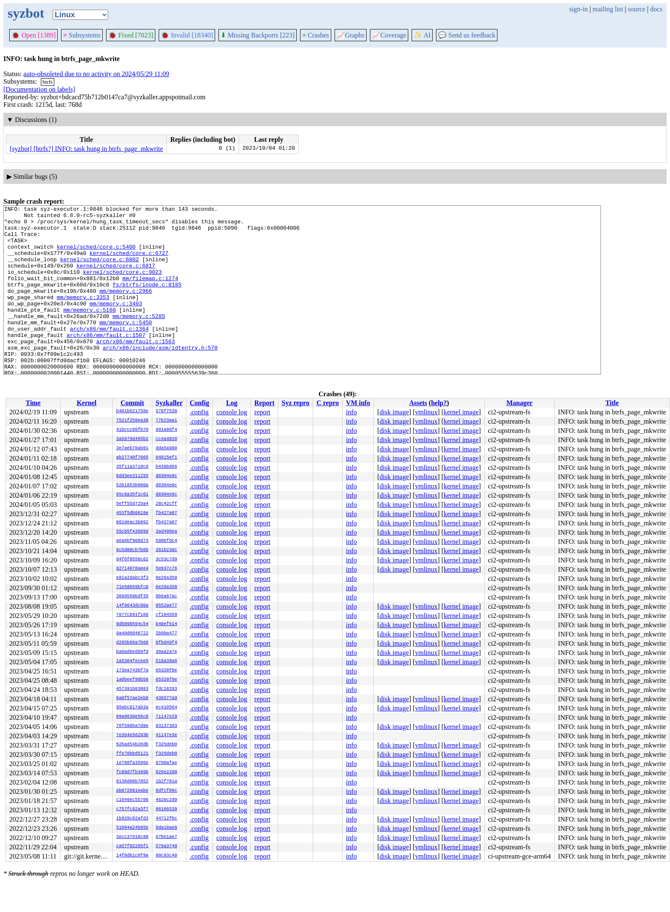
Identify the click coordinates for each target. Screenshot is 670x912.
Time (33, 402)
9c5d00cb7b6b (132, 550)
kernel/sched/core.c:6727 (129, 263)
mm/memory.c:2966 (125, 308)
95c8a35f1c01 (132, 495)
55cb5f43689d (132, 532)
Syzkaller (169, 402)
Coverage (389, 35)
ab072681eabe (132, 791)
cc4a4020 (166, 439)
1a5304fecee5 (132, 661)
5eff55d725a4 (132, 504)
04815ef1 (166, 458)
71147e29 (166, 717)
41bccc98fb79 (132, 430)
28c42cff (166, 504)
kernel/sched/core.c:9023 (122, 285)
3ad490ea (166, 532)
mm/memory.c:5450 (125, 346)
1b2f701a (166, 782)
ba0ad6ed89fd (132, 652)
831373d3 (166, 726)
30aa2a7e (166, 652)
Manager (519, 402)
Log (231, 402)
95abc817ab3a (132, 708)
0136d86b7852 (132, 782)
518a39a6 (166, 661)
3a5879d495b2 (132, 439)
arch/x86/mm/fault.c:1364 (109, 354)
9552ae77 (166, 606)
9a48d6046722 (132, 633)
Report (264, 402)
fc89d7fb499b (132, 772)
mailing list (608, 9)
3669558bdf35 (132, 596)
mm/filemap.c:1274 (150, 293)
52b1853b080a (132, 485)
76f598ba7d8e (132, 726)
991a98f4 (166, 430)
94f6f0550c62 (132, 559)
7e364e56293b (132, 735)
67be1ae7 (166, 837)
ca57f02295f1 (132, 846)
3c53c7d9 (166, 559)
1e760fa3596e (132, 763)
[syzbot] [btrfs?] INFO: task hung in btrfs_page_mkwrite (86, 148)
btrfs (48, 82)
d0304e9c (166, 476)
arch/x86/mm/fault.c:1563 (135, 369)
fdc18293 (166, 689)
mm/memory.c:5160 (89, 331)
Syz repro (295, 402)
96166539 (166, 809)
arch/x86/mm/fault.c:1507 (105, 361)
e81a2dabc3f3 (132, 578)
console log (231, 412)
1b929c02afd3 (132, 819)
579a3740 (166, 846)
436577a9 (166, 698)
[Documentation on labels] (39, 89)
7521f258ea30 (132, 421)
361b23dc (166, 550)
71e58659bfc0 (132, 587)
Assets (418, 402)
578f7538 (166, 411)
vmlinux (426, 412)
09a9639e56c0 (132, 717)
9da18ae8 (166, 828)
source (637, 9)
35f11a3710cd (132, 467)
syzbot (26, 13)
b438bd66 (166, 467)
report (262, 412)
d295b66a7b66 (132, 643)
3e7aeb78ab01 (132, 448)
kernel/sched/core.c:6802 (99, 270)
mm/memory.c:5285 (138, 338)
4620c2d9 (166, 800)
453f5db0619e (132, 513)
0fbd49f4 (166, 643)
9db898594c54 (132, 624)
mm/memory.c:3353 (83, 316)
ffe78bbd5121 (132, 754)
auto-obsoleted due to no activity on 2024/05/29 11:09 (96, 73)
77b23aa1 (166, 421)
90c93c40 (166, 856)
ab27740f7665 (132, 458)
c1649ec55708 (132, 800)
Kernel (86, 402)
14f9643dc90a (132, 606)
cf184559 (166, 615)
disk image (394, 412)
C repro (327, 402)
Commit (132, 402)
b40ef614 (166, 624)
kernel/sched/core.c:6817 (116, 278)
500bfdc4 (166, 541)
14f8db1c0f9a (132, 856)
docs (656, 9)
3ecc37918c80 (132, 837)
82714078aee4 (132, 569)
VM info (358, 402)
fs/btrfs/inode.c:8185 (146, 301)
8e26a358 (166, 578)
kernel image (461, 412)
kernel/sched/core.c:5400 (96, 255)
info (351, 412)
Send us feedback (466, 35)
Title (612, 402)
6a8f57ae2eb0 (132, 698)
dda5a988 (166, 448)
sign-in (578, 9)
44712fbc (166, 819)
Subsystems (82, 35)
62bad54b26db (132, 745)
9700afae (166, 763)
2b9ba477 (166, 633)
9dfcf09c (166, 791)
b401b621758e (132, 411)
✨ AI (422, 35)
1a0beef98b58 (132, 680)
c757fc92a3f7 (132, 809)
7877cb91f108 (132, 615)
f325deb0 (166, 745)
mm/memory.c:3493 (116, 323)
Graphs (350, 35)
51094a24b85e (132, 828)
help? (439, 402)
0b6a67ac (166, 596)
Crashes (315, 35)
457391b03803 (132, 689)
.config (199, 412)
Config (199, 402)
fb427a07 (166, 513)
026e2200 (166, 772)
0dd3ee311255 (132, 476)
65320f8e (166, 670)
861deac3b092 (132, 522)
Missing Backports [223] (258, 35)
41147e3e (166, 735)
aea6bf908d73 (132, 541)
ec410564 (166, 708)
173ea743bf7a (132, 670)
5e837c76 (166, 569)
